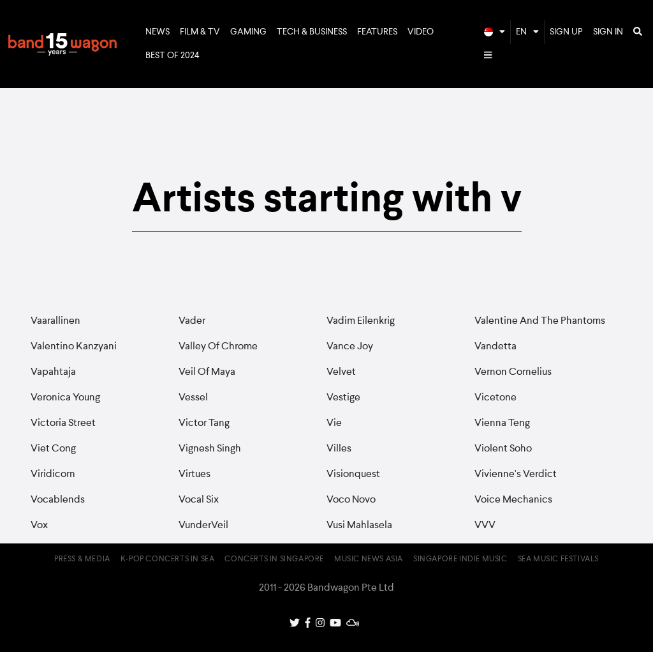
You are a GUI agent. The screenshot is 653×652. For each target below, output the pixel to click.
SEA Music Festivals (558, 559)
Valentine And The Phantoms (539, 321)
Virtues (194, 474)
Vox (39, 525)
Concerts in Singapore (274, 559)
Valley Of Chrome (218, 347)
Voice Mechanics (513, 500)
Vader (192, 321)
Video (420, 31)
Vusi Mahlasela (359, 525)
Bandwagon (62, 44)
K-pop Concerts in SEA (168, 559)
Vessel (193, 398)
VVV (484, 525)
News (157, 31)
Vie (334, 423)
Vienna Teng (502, 423)
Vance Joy (349, 347)
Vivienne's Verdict (515, 474)
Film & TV (200, 31)
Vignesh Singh (210, 449)
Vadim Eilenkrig (360, 321)
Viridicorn (53, 474)
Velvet (341, 372)
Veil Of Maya (207, 372)
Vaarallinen (55, 321)
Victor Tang (204, 423)
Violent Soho (503, 449)
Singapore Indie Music (460, 559)
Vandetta (495, 347)
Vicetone (495, 398)
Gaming (248, 31)
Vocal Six (199, 500)
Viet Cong (53, 449)
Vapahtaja (53, 372)
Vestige (343, 398)
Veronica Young (65, 398)
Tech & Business (312, 31)
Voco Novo (351, 500)
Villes (338, 449)
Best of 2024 (172, 55)
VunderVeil (203, 525)
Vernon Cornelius (513, 372)
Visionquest (353, 474)
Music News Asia (368, 559)
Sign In (608, 31)
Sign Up (566, 31)
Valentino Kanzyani (74, 347)
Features (377, 31)
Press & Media (82, 559)
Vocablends (58, 500)
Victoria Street (63, 423)
